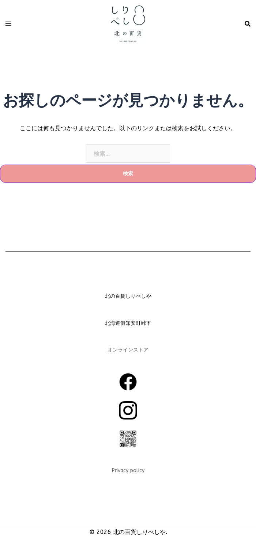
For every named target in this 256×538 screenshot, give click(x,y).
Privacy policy (128, 470)
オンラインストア (128, 350)
